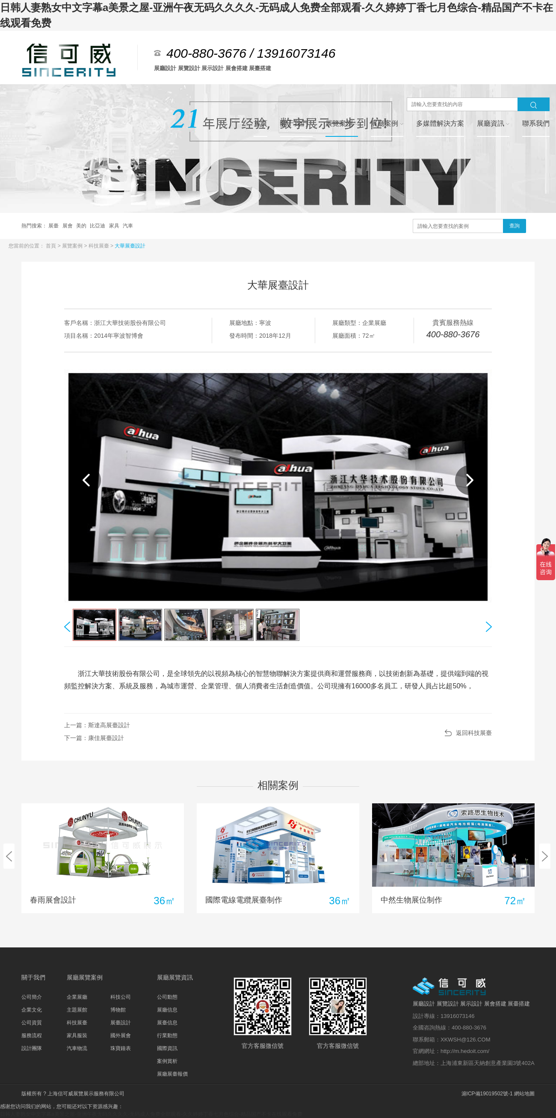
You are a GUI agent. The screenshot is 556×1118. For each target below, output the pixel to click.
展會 (68, 226)
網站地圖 (524, 1094)
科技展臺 (99, 246)
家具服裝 (77, 1035)
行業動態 (167, 1035)
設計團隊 (31, 1048)
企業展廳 (77, 997)
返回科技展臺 (474, 732)
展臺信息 (167, 1023)
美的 (82, 226)
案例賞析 (167, 1061)
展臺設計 (120, 1023)
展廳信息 (167, 1010)
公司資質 (31, 1023)
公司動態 (167, 997)
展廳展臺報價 (172, 1074)
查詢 (514, 226)
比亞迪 (98, 226)
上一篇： (97, 725)
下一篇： (94, 738)
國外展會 (120, 1035)
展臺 (54, 226)
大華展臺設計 (130, 246)
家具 (115, 226)
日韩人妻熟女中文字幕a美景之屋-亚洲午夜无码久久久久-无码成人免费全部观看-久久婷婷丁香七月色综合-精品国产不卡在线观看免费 (151, 1114)
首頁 (51, 246)
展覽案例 (73, 246)
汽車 (128, 226)
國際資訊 (167, 1048)
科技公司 (120, 997)
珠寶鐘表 (120, 1048)
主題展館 (77, 1010)
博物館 (118, 1010)
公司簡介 (31, 997)
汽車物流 (77, 1048)
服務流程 (31, 1035)
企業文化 (31, 1010)
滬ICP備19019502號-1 (487, 1094)
